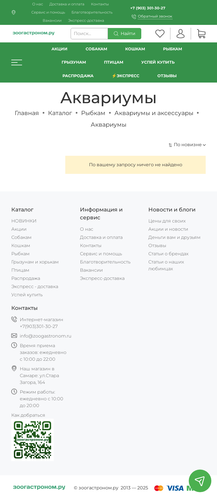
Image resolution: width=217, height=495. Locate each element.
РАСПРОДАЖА (78, 75)
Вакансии (52, 20)
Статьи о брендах (168, 253)
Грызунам (74, 62)
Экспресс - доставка (34, 286)
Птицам (113, 62)
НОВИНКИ (23, 221)
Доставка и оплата (66, 4)
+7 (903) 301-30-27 (147, 8)
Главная (27, 112)
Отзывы (167, 75)
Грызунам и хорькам (35, 262)
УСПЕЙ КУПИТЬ (158, 62)
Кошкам (135, 48)
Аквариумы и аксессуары (153, 112)
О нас (37, 4)
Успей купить (27, 294)
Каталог (60, 112)
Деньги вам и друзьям (174, 237)
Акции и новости (168, 229)
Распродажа (25, 278)
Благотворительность (91, 12)
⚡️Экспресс (125, 75)
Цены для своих (167, 221)
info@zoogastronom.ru (45, 336)
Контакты (100, 4)
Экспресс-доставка (86, 20)
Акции (59, 48)
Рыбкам (172, 48)
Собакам (96, 48)
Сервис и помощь (48, 12)
